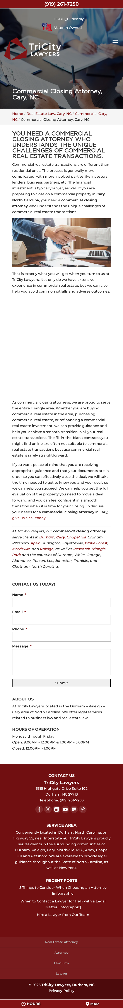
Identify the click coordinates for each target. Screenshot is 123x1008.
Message (22, 646)
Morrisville (21, 549)
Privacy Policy (62, 991)
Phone (19, 629)
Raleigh (47, 549)
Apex (35, 543)
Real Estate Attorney (61, 942)
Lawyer (61, 973)
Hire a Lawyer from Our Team (63, 915)
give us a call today (28, 518)
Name (19, 595)
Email (19, 612)
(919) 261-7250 (61, 4)
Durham (47, 537)
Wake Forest (96, 543)
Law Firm (61, 963)
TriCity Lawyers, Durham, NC (68, 985)
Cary (60, 537)
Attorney (61, 953)
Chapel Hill (76, 537)
